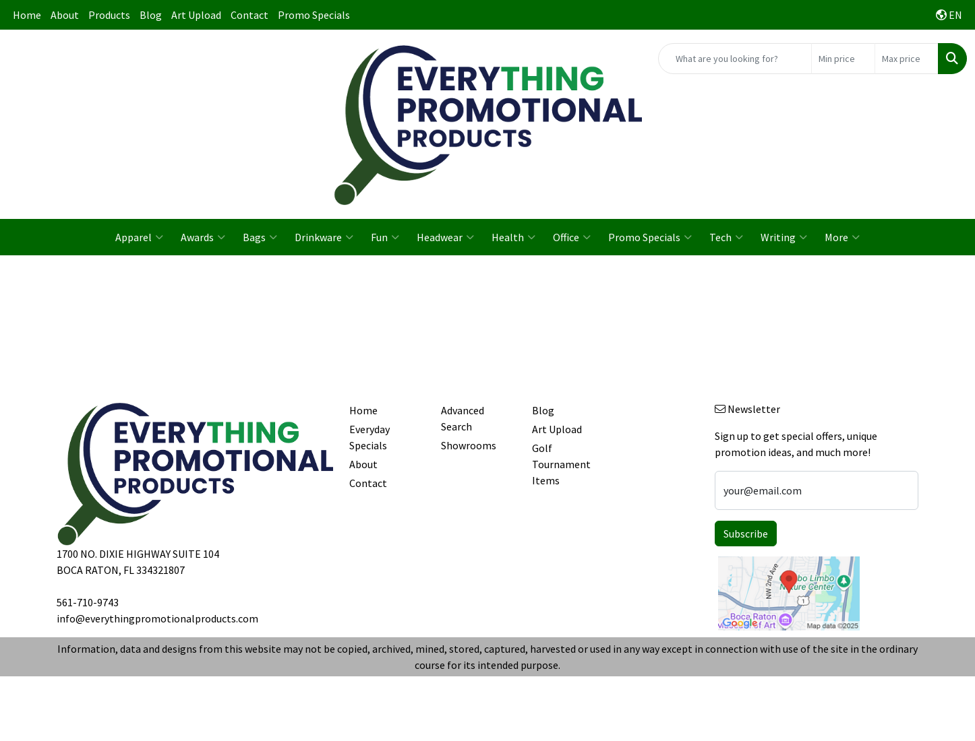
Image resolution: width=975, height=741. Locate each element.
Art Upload (196, 15)
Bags (260, 237)
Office (572, 237)
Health (513, 237)
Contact (249, 15)
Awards (203, 237)
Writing (784, 237)
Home (27, 15)
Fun (385, 237)
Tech (726, 237)
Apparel (139, 237)
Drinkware (324, 237)
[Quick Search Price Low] (843, 58)
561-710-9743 (88, 602)
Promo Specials (314, 15)
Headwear (445, 237)
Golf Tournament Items (561, 464)
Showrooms (468, 445)
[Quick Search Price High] (907, 58)
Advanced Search (462, 418)
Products (109, 15)
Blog (151, 15)
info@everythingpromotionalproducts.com (157, 618)
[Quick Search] (735, 58)
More (842, 237)
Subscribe (745, 533)
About (65, 15)
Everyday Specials (369, 437)
